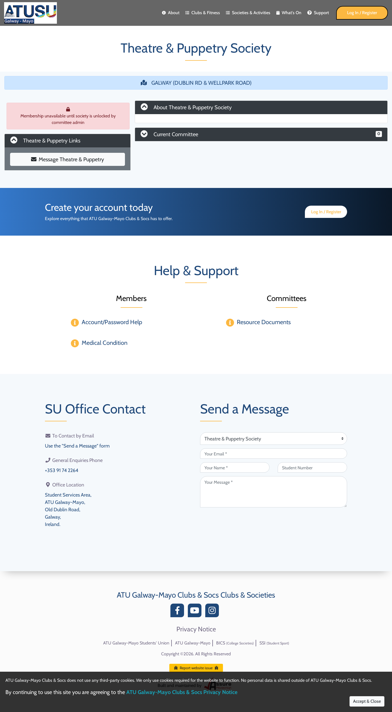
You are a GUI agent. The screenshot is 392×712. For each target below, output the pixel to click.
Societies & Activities (248, 12)
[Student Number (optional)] (312, 467)
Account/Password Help (112, 322)
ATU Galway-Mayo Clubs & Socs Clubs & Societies (196, 595)
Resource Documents (264, 322)
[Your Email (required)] (273, 453)
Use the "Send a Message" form (77, 446)
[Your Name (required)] (235, 467)
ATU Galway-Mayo (192, 643)
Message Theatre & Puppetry (67, 159)
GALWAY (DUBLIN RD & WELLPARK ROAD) (196, 83)
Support (318, 12)
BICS (235, 643)
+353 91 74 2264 (61, 470)
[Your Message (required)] (273, 491)
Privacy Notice (196, 629)
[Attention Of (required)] (273, 438)
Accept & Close (367, 701)
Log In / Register (362, 12)
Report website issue (196, 667)
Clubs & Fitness (202, 12)
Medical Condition (104, 342)
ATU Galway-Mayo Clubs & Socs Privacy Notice (181, 692)
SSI (274, 643)
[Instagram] (213, 611)
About (170, 12)
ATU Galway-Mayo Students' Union (136, 643)
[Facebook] (178, 611)
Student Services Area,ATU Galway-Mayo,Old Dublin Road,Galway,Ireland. (68, 509)
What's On (288, 12)
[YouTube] (196, 611)
